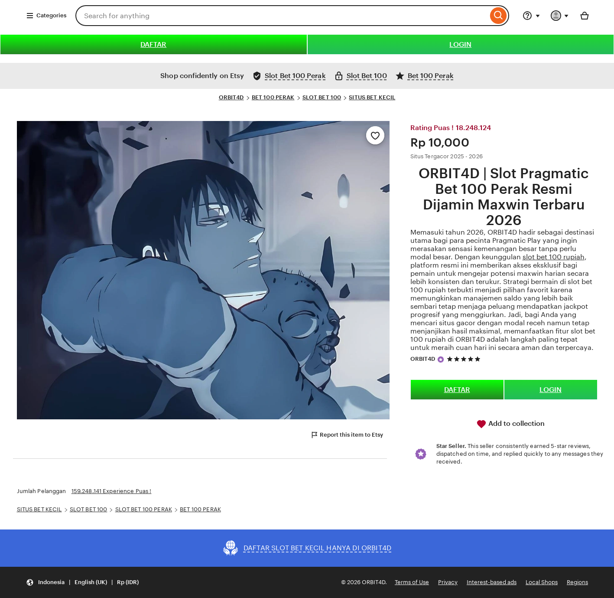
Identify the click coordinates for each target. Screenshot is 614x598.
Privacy (448, 582)
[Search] (498, 15)
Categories (46, 16)
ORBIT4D (231, 97)
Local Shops (542, 582)
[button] (82, 583)
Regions (577, 582)
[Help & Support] (531, 15)
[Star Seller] (441, 359)
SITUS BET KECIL (372, 97)
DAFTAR (153, 44)
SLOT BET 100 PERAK (143, 509)
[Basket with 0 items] (584, 15)
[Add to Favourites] (375, 135)
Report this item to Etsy (346, 435)
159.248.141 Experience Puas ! (111, 491)
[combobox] (281, 15)
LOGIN (460, 44)
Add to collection (510, 424)
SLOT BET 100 (321, 97)
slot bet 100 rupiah (554, 257)
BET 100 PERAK (273, 97)
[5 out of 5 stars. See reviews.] (465, 359)
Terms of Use (412, 582)
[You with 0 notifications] (560, 15)
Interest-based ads (492, 582)
